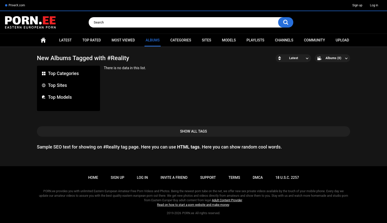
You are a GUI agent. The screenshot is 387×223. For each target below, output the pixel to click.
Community (314, 40)
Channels (284, 40)
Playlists (255, 40)
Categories (180, 40)
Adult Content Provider (227, 200)
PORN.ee (188, 213)
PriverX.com (17, 5)
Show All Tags (193, 131)
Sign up (357, 5)
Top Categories (63, 73)
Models (229, 40)
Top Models (60, 97)
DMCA (258, 178)
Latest (65, 40)
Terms (234, 178)
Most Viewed (123, 40)
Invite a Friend (174, 178)
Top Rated (91, 40)
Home (43, 40)
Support (208, 178)
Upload (342, 40)
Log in (374, 5)
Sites (206, 40)
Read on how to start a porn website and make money (193, 205)
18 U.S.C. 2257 (287, 178)
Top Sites (57, 85)
